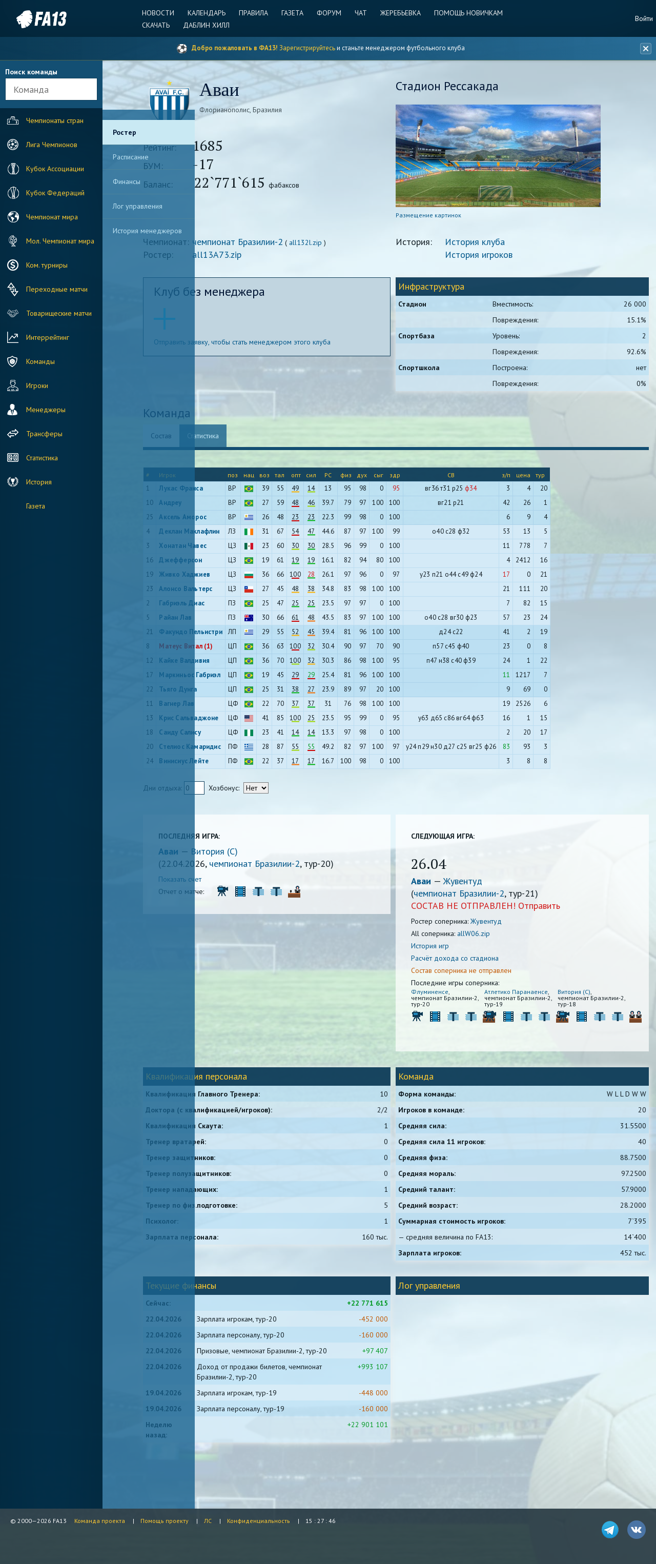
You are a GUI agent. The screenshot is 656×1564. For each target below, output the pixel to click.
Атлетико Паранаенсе (521, 998)
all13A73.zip (278, 257)
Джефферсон (242, 563)
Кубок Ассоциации (44, 168)
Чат (359, 12)
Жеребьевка (397, 12)
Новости (164, 12)
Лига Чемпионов (41, 144)
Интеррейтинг (37, 337)
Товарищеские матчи (48, 313)
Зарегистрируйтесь (307, 48)
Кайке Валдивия (246, 663)
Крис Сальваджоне (250, 721)
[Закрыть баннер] (644, 49)
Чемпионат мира (41, 217)
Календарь (211, 12)
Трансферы (34, 433)
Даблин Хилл (211, 25)
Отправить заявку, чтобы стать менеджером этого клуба (304, 345)
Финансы (126, 181)
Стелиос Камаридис (251, 749)
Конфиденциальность (258, 1521)
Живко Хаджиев (246, 577)
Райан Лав (237, 620)
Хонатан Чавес (245, 548)
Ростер (124, 132)
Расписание (131, 156)
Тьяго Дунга (240, 692)
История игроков (508, 257)
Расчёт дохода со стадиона (484, 961)
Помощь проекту (164, 1521)
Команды (30, 361)
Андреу (232, 505)
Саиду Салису (241, 735)
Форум (329, 12)
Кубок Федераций (45, 193)
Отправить (569, 909)
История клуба (505, 245)
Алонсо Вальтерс (247, 591)
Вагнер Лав (238, 706)
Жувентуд (492, 884)
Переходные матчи (46, 289)
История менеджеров (147, 230)
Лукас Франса (242, 491)
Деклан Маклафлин (251, 534)
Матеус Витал (242, 649)
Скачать (162, 25)
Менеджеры (35, 409)
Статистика (31, 458)
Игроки (26, 385)
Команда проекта (99, 1521)
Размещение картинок (458, 218)
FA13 (30, 19)
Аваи (231, 854)
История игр (460, 948)
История (28, 482)
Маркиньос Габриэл (251, 678)
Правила (256, 12)
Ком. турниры (36, 265)
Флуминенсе (459, 995)
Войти (644, 18)
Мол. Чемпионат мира (49, 241)
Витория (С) (276, 854)
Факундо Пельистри (252, 635)
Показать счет (241, 882)
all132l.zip (367, 245)
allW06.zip (503, 936)
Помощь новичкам (463, 12)
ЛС (208, 1521)
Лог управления (137, 206)
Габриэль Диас (243, 606)
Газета (294, 12)
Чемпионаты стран (44, 120)
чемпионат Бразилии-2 (299, 245)
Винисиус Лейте (246, 764)
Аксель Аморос (245, 520)
